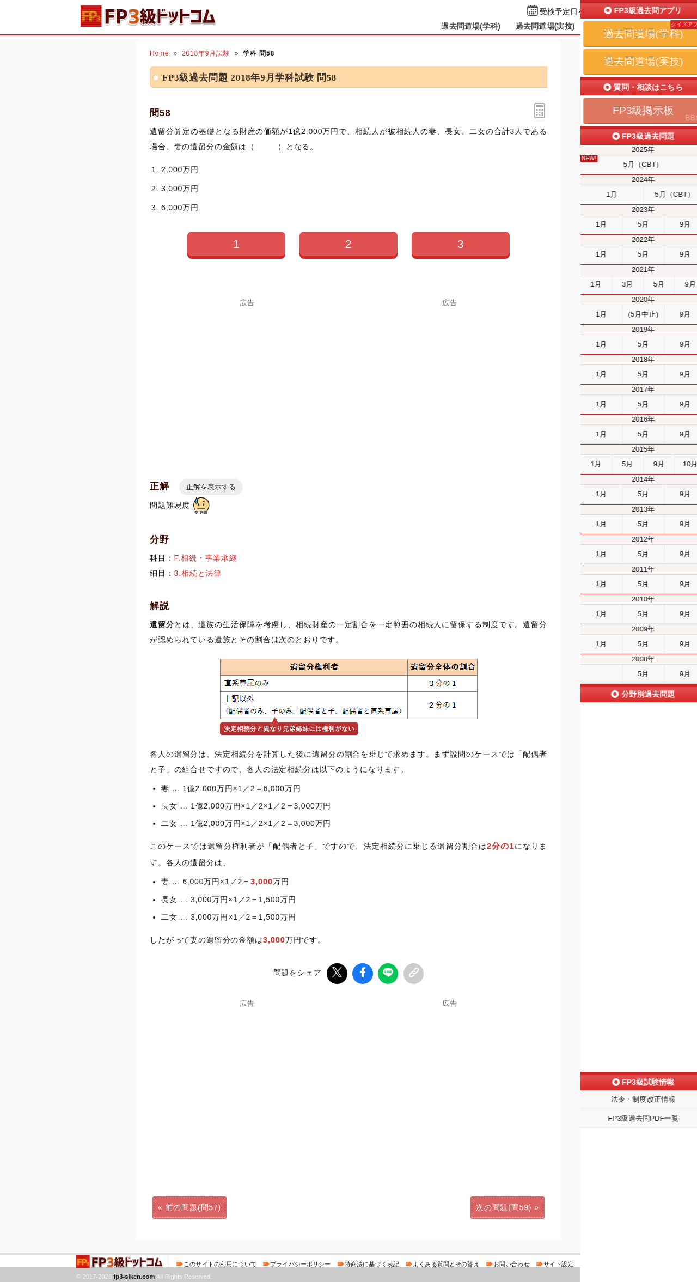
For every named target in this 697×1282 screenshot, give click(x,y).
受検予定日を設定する (578, 12)
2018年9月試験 (206, 53)
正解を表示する (211, 487)
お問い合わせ (511, 1262)
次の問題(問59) (503, 1205)
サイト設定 (558, 1262)
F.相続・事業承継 (205, 558)
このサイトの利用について (220, 1262)
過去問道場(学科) (470, 26)
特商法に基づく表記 (372, 1262)
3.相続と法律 (198, 573)
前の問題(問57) (193, 1205)
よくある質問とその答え (446, 1262)
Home (159, 53)
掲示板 (601, 26)
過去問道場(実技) (545, 26)
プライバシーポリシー (300, 1262)
